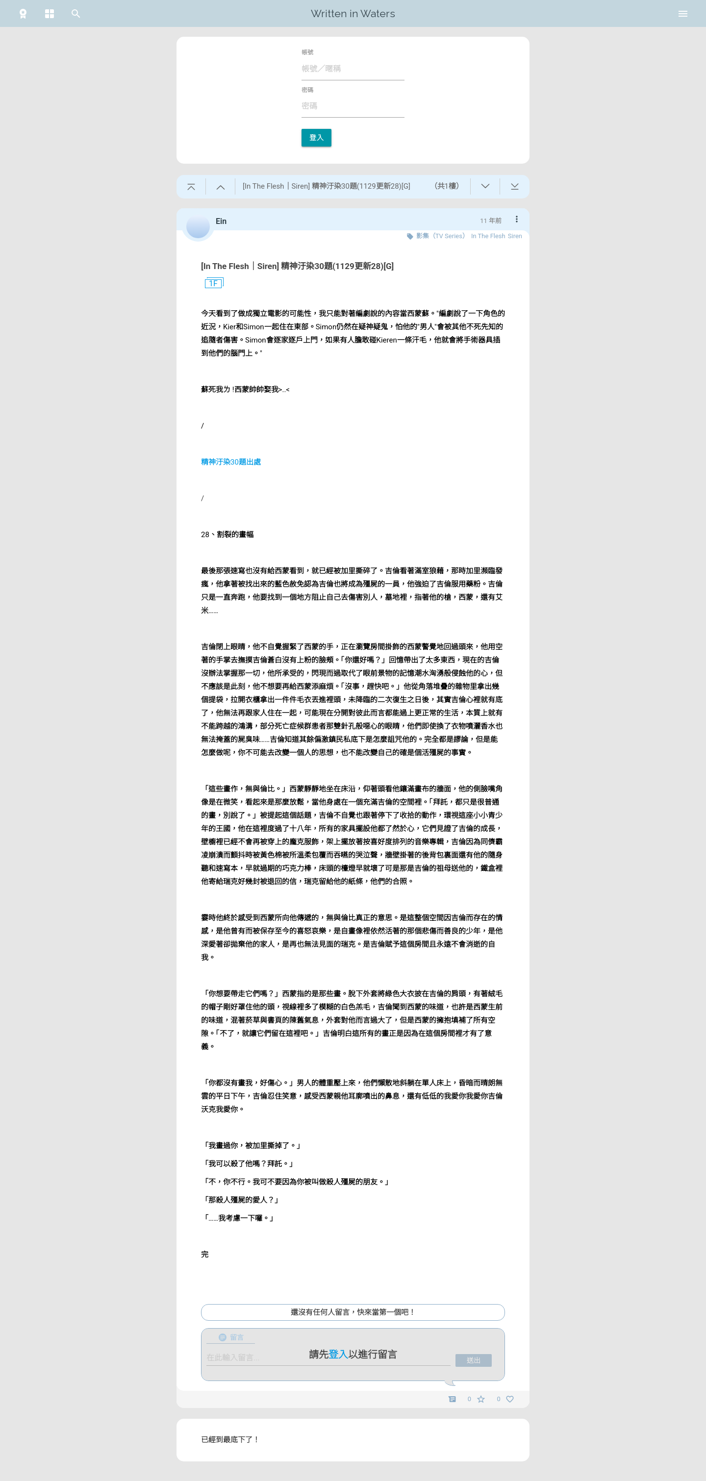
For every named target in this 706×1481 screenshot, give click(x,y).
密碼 (307, 90)
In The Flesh (488, 236)
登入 (316, 138)
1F (209, 283)
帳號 (307, 52)
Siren (515, 236)
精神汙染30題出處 (231, 462)
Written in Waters (353, 13)
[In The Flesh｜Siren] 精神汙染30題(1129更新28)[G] (297, 266)
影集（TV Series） (442, 236)
